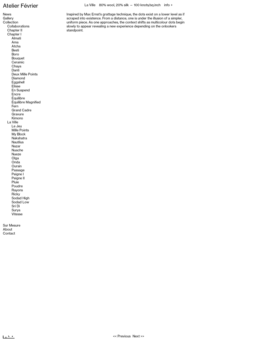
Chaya (16, 66)
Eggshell (18, 82)
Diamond (18, 78)
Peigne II (18, 178)
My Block (19, 134)
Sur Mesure (11, 225)
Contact (9, 233)
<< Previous (122, 336)
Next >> (138, 336)
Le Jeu (17, 126)
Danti (15, 70)
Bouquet (18, 58)
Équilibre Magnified (26, 102)
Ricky (16, 194)
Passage (18, 170)
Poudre (17, 186)
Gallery (8, 18)
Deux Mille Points (25, 74)
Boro (15, 54)
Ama (15, 42)
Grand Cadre (21, 110)
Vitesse (17, 214)
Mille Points (20, 130)
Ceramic (18, 62)
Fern (15, 106)
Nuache (17, 150)
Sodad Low (20, 202)
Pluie (15, 182)
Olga (15, 158)
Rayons (17, 190)
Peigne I (18, 174)
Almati (16, 38)
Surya (16, 210)
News (7, 14)
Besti (15, 50)
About (7, 229)
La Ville (12, 122)
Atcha (16, 46)
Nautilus (18, 142)
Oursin (17, 166)
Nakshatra (19, 138)
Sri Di (16, 206)
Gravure (18, 114)
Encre (16, 94)
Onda (16, 162)
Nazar (16, 146)
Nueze (16, 154)
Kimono (17, 118)
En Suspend (21, 90)
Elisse (16, 86)
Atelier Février (20, 5)
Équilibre (18, 98)
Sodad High (20, 198)
